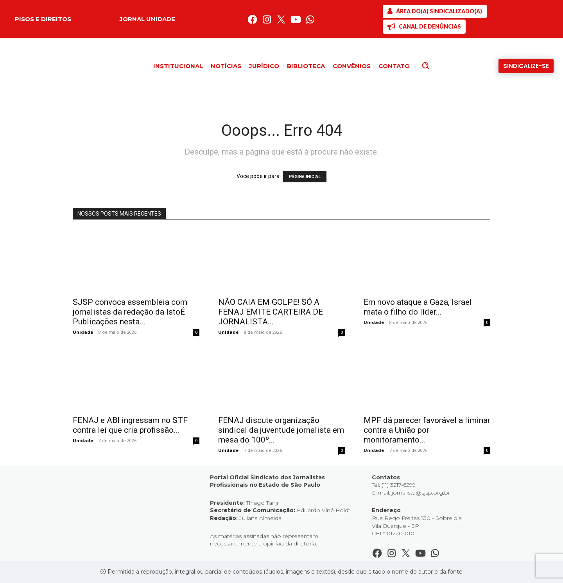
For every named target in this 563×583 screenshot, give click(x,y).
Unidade (83, 332)
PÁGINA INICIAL (305, 176)
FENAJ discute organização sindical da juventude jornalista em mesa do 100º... (281, 430)
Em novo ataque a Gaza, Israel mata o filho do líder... (418, 307)
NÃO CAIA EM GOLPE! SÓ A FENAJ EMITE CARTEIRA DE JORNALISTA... (270, 311)
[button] (438, 65)
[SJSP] (435, 11)
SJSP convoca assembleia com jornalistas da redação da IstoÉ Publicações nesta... (130, 311)
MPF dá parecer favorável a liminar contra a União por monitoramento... (427, 430)
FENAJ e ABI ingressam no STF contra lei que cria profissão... (130, 425)
